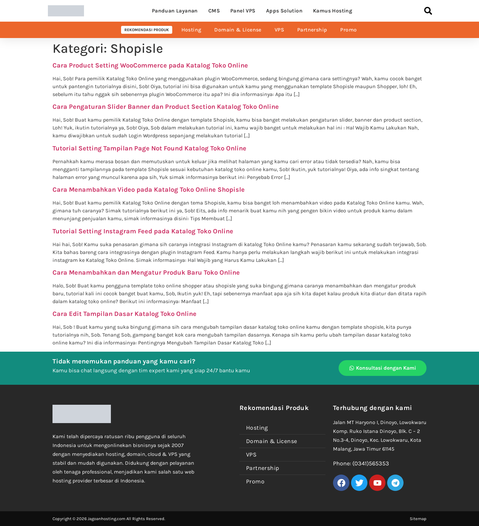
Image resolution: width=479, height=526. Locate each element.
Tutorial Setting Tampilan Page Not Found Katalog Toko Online (149, 148)
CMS (214, 11)
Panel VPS (243, 11)
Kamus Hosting (332, 11)
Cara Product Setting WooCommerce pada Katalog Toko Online (150, 65)
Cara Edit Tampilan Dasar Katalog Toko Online (124, 314)
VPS (279, 30)
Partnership (312, 30)
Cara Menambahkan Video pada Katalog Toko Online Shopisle (148, 189)
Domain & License (237, 30)
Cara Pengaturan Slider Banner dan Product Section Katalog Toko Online (165, 106)
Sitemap (418, 518)
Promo (348, 30)
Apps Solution (284, 11)
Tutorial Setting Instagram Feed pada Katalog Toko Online (142, 231)
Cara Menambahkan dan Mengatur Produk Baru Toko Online (146, 272)
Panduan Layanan (175, 11)
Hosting (191, 30)
